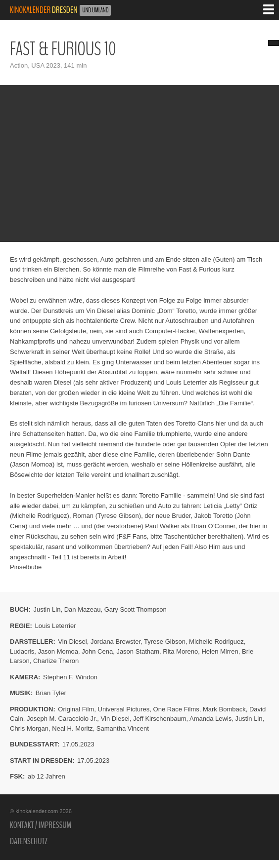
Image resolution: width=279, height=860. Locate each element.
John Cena (97, 651)
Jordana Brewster (115, 641)
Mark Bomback (224, 709)
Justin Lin (47, 609)
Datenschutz (28, 841)
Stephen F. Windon (70, 677)
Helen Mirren (219, 651)
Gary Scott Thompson (135, 609)
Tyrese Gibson (165, 641)
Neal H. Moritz (72, 728)
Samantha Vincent (122, 728)
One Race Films (176, 709)
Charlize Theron (56, 661)
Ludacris (22, 651)
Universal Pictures (124, 709)
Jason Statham (137, 651)
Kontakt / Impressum (40, 825)
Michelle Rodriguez (216, 641)
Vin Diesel (72, 641)
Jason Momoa (58, 651)
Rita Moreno (180, 651)
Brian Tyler (51, 693)
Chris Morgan (29, 728)
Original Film (76, 709)
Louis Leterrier (55, 625)
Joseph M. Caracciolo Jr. (62, 718)
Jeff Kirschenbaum (159, 718)
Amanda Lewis (210, 718)
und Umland (95, 10)
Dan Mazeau (82, 609)
